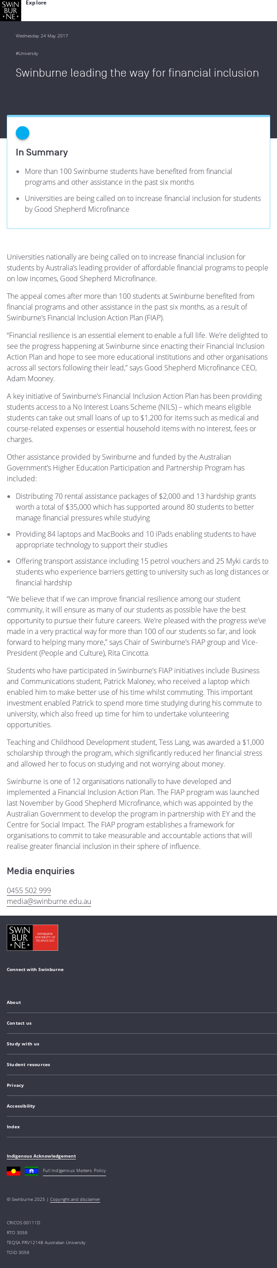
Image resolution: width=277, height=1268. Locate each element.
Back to (29, 96)
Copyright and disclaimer (75, 1199)
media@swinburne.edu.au (49, 901)
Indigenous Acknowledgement (41, 1156)
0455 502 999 (29, 890)
